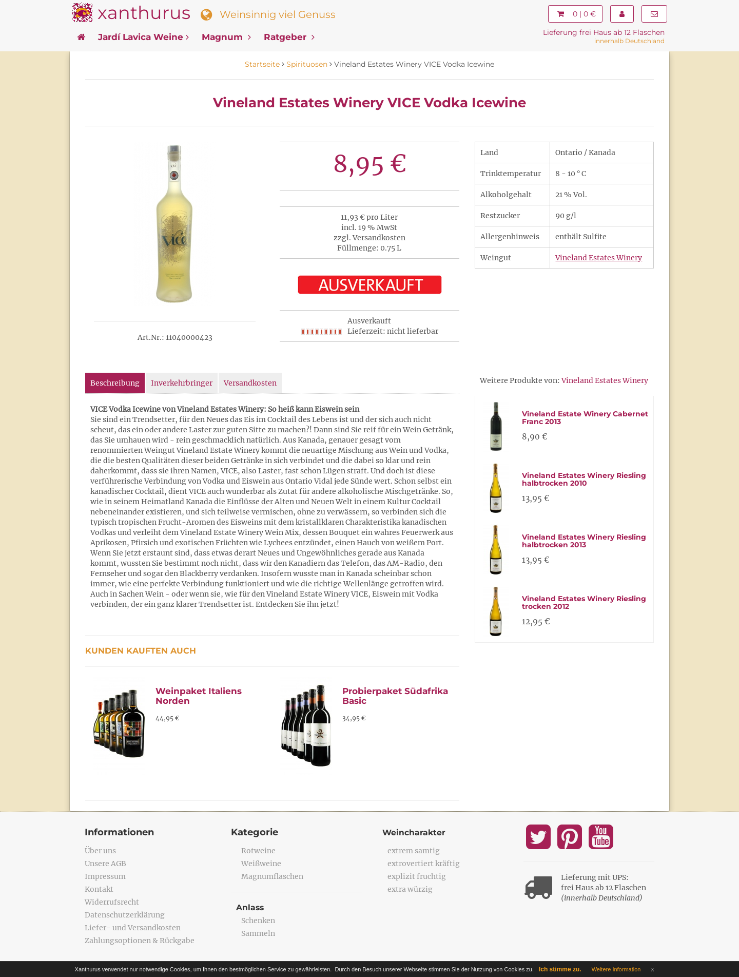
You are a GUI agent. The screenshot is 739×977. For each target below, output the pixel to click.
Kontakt (99, 889)
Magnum (226, 37)
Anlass (250, 907)
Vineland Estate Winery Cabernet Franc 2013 (585, 417)
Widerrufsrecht (112, 902)
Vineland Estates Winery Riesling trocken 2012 (584, 602)
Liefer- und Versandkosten (133, 927)
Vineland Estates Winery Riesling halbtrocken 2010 (584, 479)
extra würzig (410, 889)
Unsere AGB (105, 863)
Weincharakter (414, 832)
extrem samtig (413, 850)
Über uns (100, 850)
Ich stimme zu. (560, 969)
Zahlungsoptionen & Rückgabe (140, 940)
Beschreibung (115, 383)
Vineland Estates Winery (598, 257)
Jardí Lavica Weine (143, 37)
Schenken (258, 920)
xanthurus (144, 13)
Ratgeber (289, 37)
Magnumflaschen (272, 876)
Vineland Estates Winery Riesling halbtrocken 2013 (584, 540)
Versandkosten (250, 383)
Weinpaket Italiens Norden (198, 696)
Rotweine (258, 850)
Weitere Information (616, 969)
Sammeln (258, 933)
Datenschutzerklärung (125, 914)
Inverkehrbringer (181, 383)
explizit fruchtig (416, 876)
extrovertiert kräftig (423, 863)
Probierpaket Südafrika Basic (395, 696)
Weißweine (261, 863)
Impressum (105, 876)
